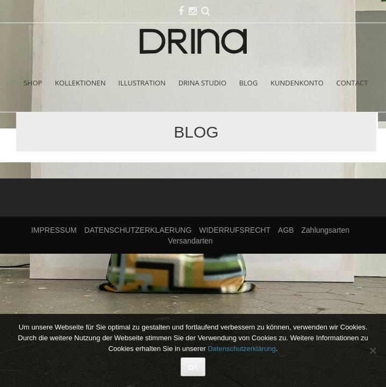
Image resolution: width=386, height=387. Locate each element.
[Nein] (372, 350)
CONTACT (352, 83)
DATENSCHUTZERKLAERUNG (138, 230)
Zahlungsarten (326, 230)
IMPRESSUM (54, 230)
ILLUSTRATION (142, 83)
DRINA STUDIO (202, 83)
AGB (286, 230)
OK (193, 367)
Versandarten (190, 240)
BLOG (248, 83)
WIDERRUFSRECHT (234, 230)
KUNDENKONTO (297, 83)
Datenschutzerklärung (241, 349)
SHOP (33, 83)
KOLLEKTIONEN (80, 83)
